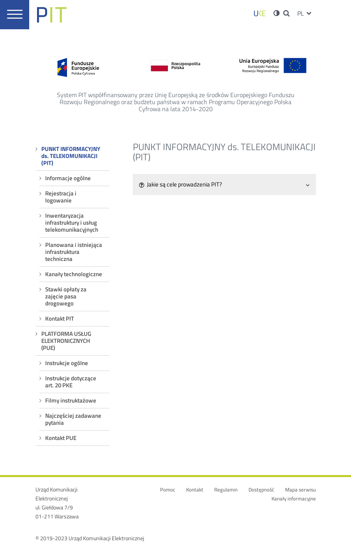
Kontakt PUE (60, 437)
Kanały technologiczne (73, 274)
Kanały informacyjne (294, 498)
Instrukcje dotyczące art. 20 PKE (70, 382)
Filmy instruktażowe (70, 400)
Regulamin (226, 489)
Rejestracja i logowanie (60, 197)
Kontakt (194, 489)
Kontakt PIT (59, 318)
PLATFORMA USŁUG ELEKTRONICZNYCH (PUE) (66, 340)
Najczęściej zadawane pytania (73, 419)
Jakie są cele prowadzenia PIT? (224, 184)
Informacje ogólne (68, 178)
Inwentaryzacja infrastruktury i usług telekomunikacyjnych (71, 222)
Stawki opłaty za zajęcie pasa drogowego (65, 296)
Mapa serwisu (300, 489)
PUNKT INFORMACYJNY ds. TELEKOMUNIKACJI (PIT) (70, 155)
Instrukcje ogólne (66, 362)
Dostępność (261, 489)
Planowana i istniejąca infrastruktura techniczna (73, 251)
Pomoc (167, 489)
